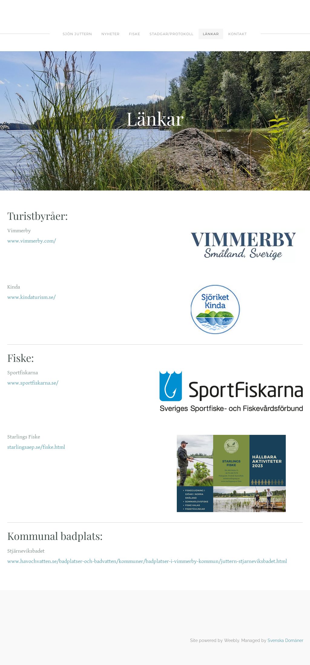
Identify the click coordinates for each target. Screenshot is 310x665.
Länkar (211, 34)
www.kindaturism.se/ (31, 297)
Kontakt (237, 34)
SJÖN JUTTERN (77, 34)
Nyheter (110, 34)
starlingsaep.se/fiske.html (36, 447)
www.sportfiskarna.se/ (32, 383)
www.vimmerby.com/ (31, 241)
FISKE (134, 34)
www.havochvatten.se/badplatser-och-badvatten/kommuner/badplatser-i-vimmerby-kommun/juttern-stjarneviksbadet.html (147, 561)
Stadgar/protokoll (171, 34)
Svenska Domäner (285, 640)
